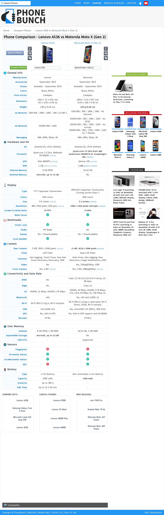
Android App (43, 512)
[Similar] (52, 156)
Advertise (32, 512)
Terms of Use (70, 512)
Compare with (9, 394)
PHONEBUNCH (31, 16)
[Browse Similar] (50, 166)
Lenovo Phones (47, 394)
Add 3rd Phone (15, 53)
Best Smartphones (153, 512)
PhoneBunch (20, 512)
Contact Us (56, 512)
